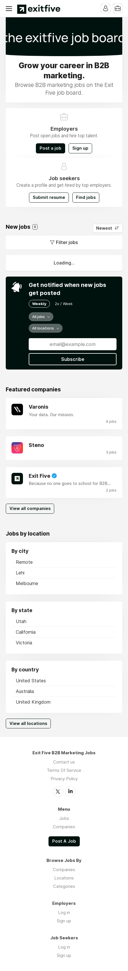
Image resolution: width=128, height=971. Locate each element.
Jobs (64, 818)
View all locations (28, 723)
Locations (64, 878)
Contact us (64, 762)
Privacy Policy (64, 778)
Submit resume (49, 197)
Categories (64, 886)
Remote (24, 562)
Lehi (20, 573)
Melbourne (27, 583)
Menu (10, 8)
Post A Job (64, 841)
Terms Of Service (64, 770)
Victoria (24, 643)
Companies (64, 826)
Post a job (50, 148)
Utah (21, 621)
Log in (64, 912)
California (26, 632)
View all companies (30, 508)
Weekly (39, 303)
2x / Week (64, 303)
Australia (25, 691)
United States (31, 680)
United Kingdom (33, 702)
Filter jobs (67, 242)
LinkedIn (70, 791)
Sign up (80, 148)
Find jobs (86, 197)
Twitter (58, 791)
